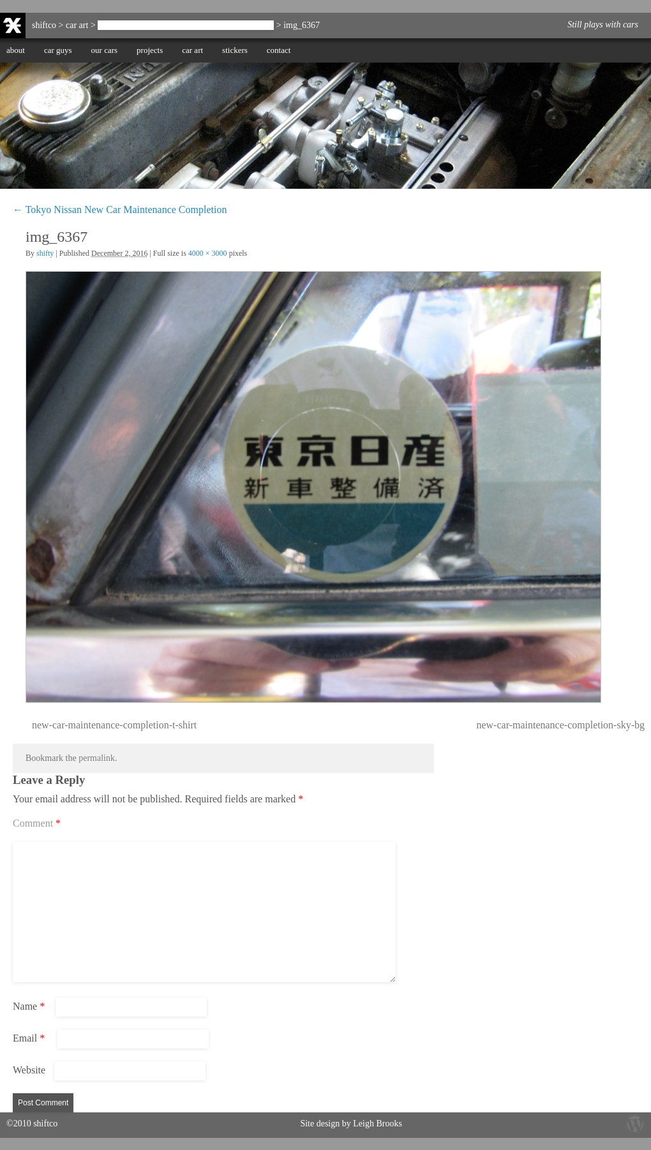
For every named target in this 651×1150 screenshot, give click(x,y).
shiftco (44, 25)
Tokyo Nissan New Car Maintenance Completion (186, 25)
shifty (45, 253)
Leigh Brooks (377, 1123)
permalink (97, 758)
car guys (58, 50)
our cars (104, 50)
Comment (37, 823)
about (15, 50)
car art (192, 50)
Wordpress (635, 1123)
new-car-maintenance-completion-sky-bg (560, 724)
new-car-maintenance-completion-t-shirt (114, 724)
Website (29, 1070)
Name (29, 1006)
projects (150, 50)
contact (279, 50)
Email (29, 1038)
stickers (235, 50)
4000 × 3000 (207, 253)
